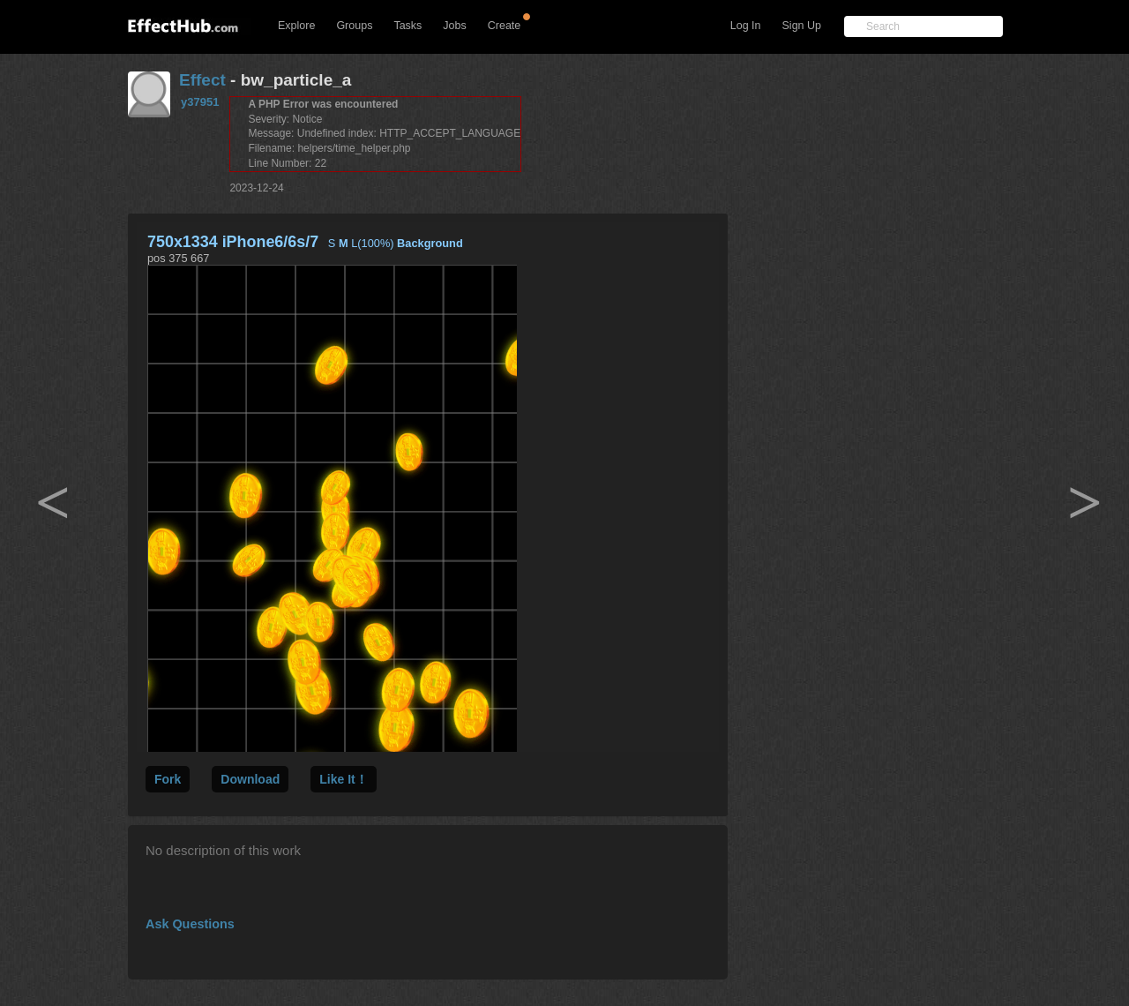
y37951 (200, 102)
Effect (202, 80)
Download (250, 779)
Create (504, 25)
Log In (745, 25)
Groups (354, 25)
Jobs (454, 25)
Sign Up (801, 25)
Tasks (407, 25)
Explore (296, 25)
